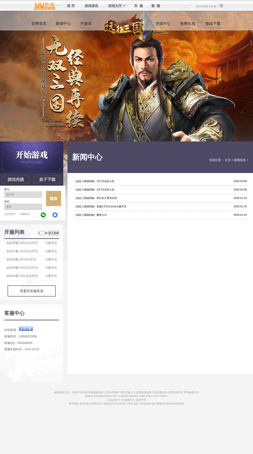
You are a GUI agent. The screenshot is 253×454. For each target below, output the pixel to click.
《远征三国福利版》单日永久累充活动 (95, 198)
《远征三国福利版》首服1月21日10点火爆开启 (100, 206)
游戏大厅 (115, 6)
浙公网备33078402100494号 (168, 403)
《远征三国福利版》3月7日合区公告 (94, 181)
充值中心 (163, 25)
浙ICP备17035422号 (91, 403)
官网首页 (39, 25)
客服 (156, 6)
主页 (228, 160)
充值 (138, 6)
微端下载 (213, 25)
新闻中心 (63, 25)
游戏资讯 (91, 6)
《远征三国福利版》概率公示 (90, 214)
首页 (71, 6)
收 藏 (213, 6)
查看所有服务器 (31, 291)
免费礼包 (187, 25)
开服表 (86, 25)
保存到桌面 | (203, 6)
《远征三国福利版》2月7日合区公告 (94, 189)
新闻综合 (240, 160)
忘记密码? (10, 214)
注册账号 (25, 214)
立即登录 (53, 198)
